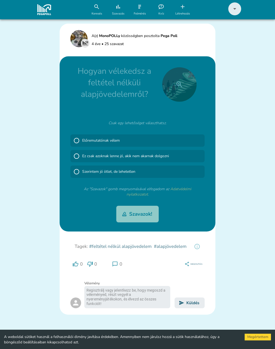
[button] (234, 14)
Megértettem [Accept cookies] (257, 337)
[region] (197, 246)
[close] (179, 84)
